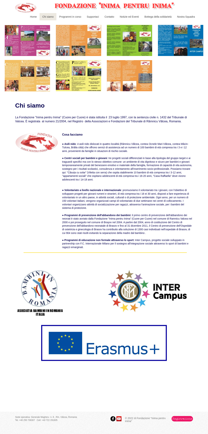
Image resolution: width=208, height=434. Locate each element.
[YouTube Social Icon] (118, 418)
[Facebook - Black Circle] (113, 418)
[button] (182, 418)
